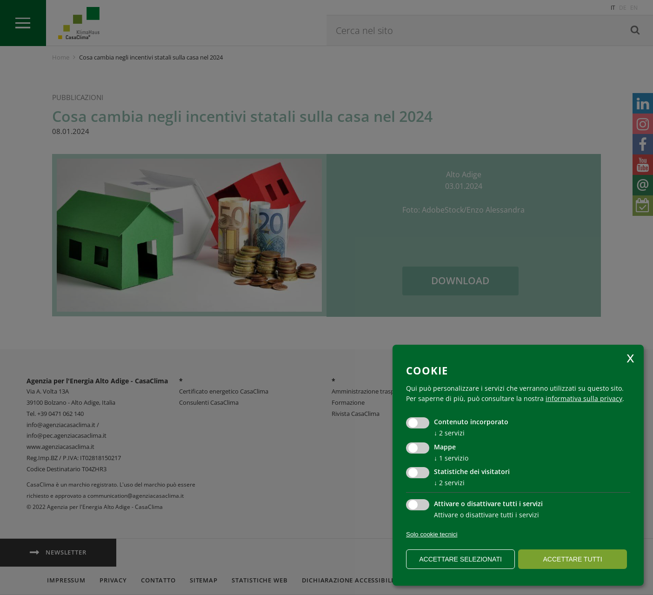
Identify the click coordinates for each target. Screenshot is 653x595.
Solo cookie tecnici (431, 534)
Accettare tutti (572, 559)
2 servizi (449, 432)
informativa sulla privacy (584, 398)
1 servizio (451, 458)
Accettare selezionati (460, 559)
